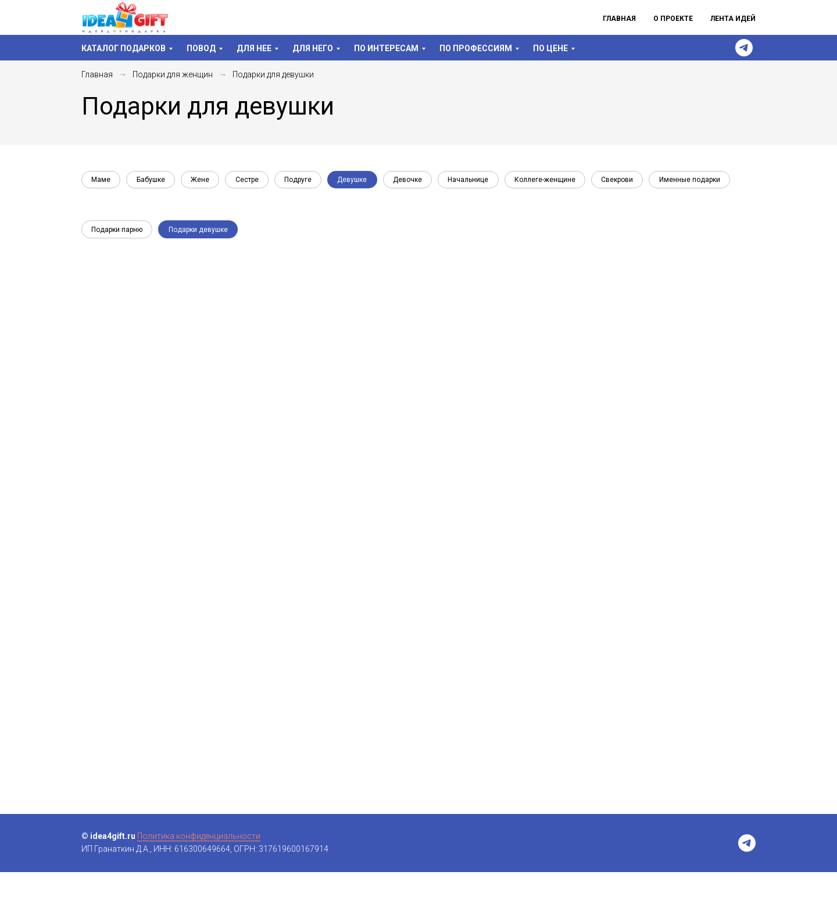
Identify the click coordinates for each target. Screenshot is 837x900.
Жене (205, 181)
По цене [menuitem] (550, 48)
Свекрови (637, 181)
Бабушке (154, 181)
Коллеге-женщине (562, 181)
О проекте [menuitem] (673, 19)
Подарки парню (118, 257)
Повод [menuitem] (201, 48)
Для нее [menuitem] (254, 48)
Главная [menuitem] (619, 19)
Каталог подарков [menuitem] (123, 48)
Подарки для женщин (173, 74)
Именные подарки (122, 206)
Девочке (420, 181)
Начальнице (483, 181)
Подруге (307, 181)
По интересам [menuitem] (386, 48)
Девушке (363, 181)
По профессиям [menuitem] (475, 48)
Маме (102, 181)
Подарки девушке (201, 257)
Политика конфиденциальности (198, 864)
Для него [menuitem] (312, 48)
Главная (97, 74)
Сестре (254, 181)
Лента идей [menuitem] (733, 19)
